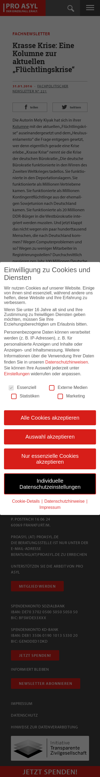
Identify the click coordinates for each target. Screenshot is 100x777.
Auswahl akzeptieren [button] (50, 436)
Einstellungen (17, 373)
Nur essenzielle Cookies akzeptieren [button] (50, 458)
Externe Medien (68, 387)
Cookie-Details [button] (26, 501)
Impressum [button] (50, 507)
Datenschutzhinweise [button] (65, 501)
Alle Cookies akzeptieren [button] (50, 417)
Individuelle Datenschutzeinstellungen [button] (50, 483)
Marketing (71, 395)
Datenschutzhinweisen (66, 361)
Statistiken (25, 395)
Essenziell (22, 387)
